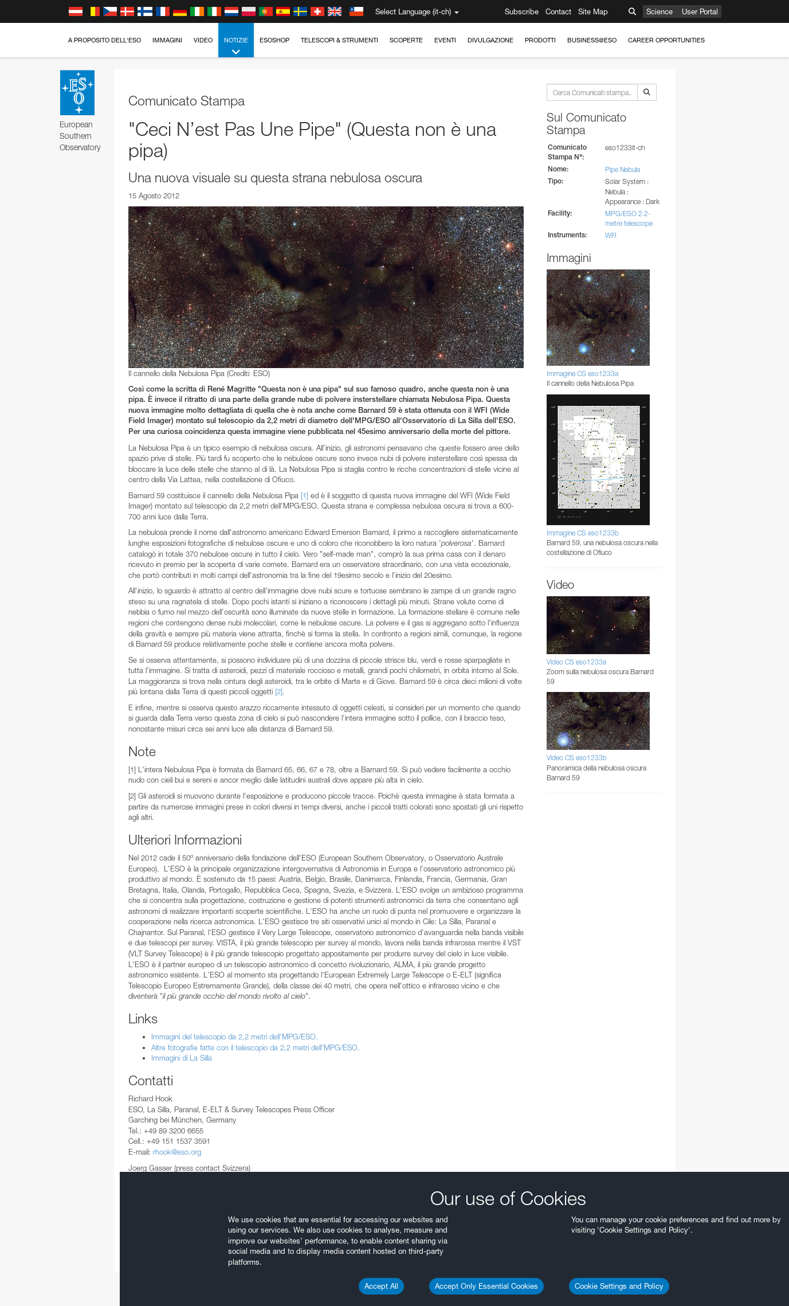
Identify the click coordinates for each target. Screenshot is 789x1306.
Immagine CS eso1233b (583, 533)
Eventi (445, 40)
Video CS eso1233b (577, 757)
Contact (558, 11)
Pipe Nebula (622, 169)
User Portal (700, 11)
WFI (611, 235)
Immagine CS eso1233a (582, 373)
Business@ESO (592, 40)
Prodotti (540, 40)
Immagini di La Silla (181, 1057)
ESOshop (274, 40)
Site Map (593, 11)
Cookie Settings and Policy (619, 1286)
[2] (278, 691)
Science (659, 11)
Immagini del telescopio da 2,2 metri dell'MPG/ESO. (234, 1036)
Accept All (381, 1286)
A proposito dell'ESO (104, 40)
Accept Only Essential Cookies (486, 1286)
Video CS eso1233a (576, 662)
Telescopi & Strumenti (339, 40)
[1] (304, 495)
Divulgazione (490, 40)
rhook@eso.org (177, 1151)
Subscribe (522, 11)
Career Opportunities (666, 40)
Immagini (167, 40)
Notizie (236, 46)
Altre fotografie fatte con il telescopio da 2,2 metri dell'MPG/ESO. (255, 1047)
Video (203, 40)
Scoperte (406, 40)
